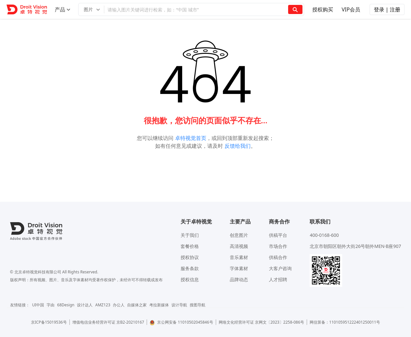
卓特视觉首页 (190, 138)
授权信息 (190, 279)
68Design (65, 305)
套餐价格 (190, 246)
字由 (50, 305)
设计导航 (179, 305)
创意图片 (239, 235)
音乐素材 (239, 257)
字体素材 (239, 268)
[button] (91, 9)
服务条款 (190, 268)
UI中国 (38, 305)
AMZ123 (102, 305)
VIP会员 (351, 9)
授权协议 (190, 257)
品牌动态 (239, 279)
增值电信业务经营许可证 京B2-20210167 (108, 322)
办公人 (119, 305)
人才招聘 (278, 279)
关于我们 (190, 235)
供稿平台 (278, 235)
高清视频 (239, 246)
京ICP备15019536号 (49, 322)
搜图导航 (197, 305)
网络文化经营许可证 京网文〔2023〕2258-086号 (261, 322)
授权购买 (322, 9)
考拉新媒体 (159, 305)
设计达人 (85, 305)
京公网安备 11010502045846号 (181, 322)
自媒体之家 (137, 305)
